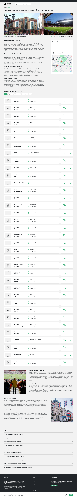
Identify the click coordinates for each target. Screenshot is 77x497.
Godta (71, 494)
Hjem (62, 4)
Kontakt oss (54, 485)
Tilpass (63, 494)
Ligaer (67, 4)
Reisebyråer (71, 4)
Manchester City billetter (63, 378)
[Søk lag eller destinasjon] (24, 4)
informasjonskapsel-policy (18, 495)
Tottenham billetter (53, 378)
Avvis (67, 494)
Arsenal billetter (46, 378)
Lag (64, 4)
